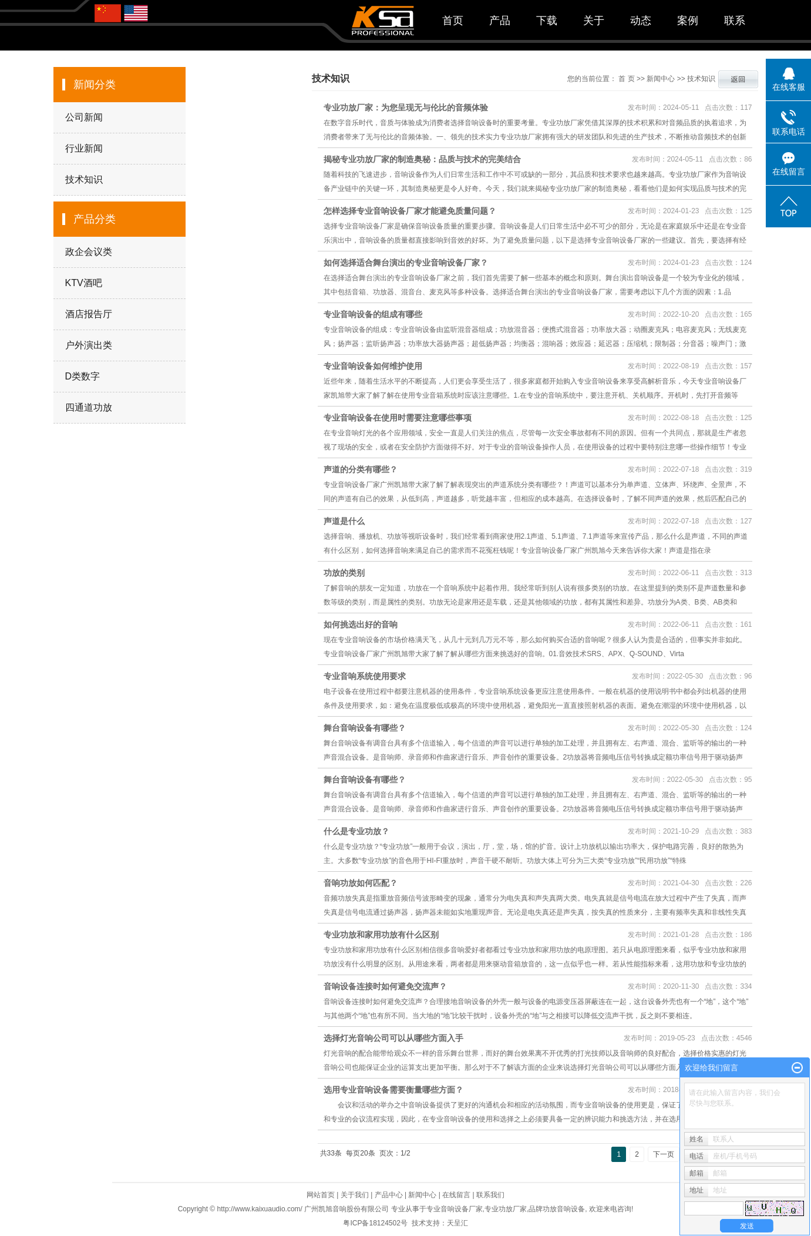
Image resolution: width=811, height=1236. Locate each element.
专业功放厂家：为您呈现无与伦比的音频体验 (406, 107)
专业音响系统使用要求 (365, 676)
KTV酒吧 (83, 283)
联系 (734, 20)
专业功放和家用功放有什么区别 (381, 934)
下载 (546, 20)
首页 (452, 20)
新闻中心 (661, 79)
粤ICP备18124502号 (375, 1223)
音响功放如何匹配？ (361, 883)
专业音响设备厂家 (454, 1209)
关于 (593, 20)
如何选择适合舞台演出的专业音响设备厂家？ (406, 262)
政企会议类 (88, 252)
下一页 (663, 1154)
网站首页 (321, 1195)
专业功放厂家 (505, 1209)
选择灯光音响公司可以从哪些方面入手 (393, 1038)
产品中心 (389, 1195)
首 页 (626, 79)
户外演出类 (88, 345)
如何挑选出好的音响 (361, 624)
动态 (640, 20)
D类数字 (82, 376)
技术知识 (84, 179)
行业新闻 (84, 148)
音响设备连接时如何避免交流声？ (385, 986)
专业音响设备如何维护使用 (373, 366)
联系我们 (490, 1195)
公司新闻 (84, 117)
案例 (687, 20)
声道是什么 (344, 521)
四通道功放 (88, 407)
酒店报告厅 (88, 314)
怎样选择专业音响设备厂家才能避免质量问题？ (410, 211)
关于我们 (355, 1195)
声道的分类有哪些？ (361, 469)
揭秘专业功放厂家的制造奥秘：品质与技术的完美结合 (422, 159)
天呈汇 (457, 1223)
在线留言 (456, 1195)
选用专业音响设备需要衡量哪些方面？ (393, 1089)
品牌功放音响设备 (557, 1209)
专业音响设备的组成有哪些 (373, 314)
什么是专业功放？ (356, 831)
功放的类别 (344, 572)
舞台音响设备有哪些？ (365, 728)
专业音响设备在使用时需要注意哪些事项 (398, 417)
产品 (499, 20)
